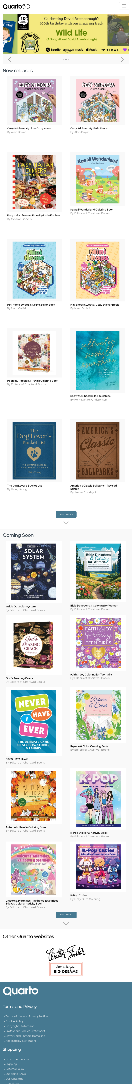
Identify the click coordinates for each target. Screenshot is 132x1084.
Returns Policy (14, 1066)
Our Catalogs (14, 1076)
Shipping (11, 1061)
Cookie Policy (14, 1018)
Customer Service (17, 1056)
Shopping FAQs (15, 1071)
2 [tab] (66, 60)
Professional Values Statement (25, 1028)
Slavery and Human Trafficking (25, 1033)
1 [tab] (63, 60)
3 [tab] (68, 60)
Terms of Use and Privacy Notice (26, 1013)
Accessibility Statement (20, 1038)
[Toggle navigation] (124, 5)
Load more (68, 513)
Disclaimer (12, 1081)
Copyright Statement (19, 1023)
